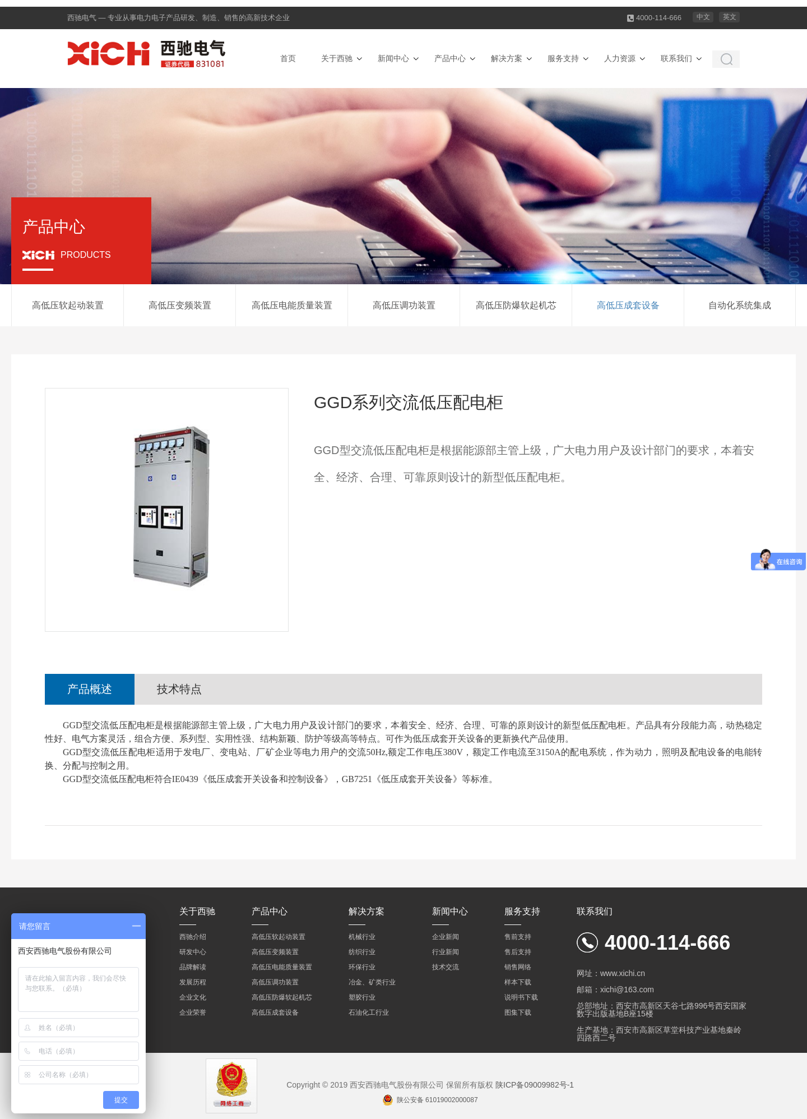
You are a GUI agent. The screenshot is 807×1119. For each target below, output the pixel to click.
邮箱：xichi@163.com (615, 989)
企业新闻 (445, 937)
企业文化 (192, 997)
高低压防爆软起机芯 (516, 305)
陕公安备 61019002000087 (437, 1100)
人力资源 (620, 58)
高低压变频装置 (180, 305)
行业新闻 (445, 952)
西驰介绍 (192, 937)
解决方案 (506, 58)
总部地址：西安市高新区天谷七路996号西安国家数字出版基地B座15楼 (661, 1009)
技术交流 (445, 967)
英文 (729, 17)
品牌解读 (192, 967)
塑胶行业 (362, 997)
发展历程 (192, 982)
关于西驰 (337, 58)
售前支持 (517, 937)
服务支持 (563, 58)
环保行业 (362, 967)
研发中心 (192, 952)
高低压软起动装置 (68, 305)
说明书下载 (521, 997)
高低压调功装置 (404, 305)
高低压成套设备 (628, 305)
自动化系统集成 (739, 305)
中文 (703, 17)
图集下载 (517, 1012)
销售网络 (517, 967)
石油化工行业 (369, 1012)
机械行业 (362, 937)
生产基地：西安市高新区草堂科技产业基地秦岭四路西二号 (659, 1033)
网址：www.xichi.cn (611, 973)
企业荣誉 (192, 1012)
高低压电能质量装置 (292, 305)
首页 (288, 58)
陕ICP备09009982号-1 (534, 1084)
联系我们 (676, 58)
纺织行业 (362, 952)
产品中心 (450, 58)
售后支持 (517, 952)
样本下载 (517, 982)
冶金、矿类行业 (372, 982)
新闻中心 (393, 58)
